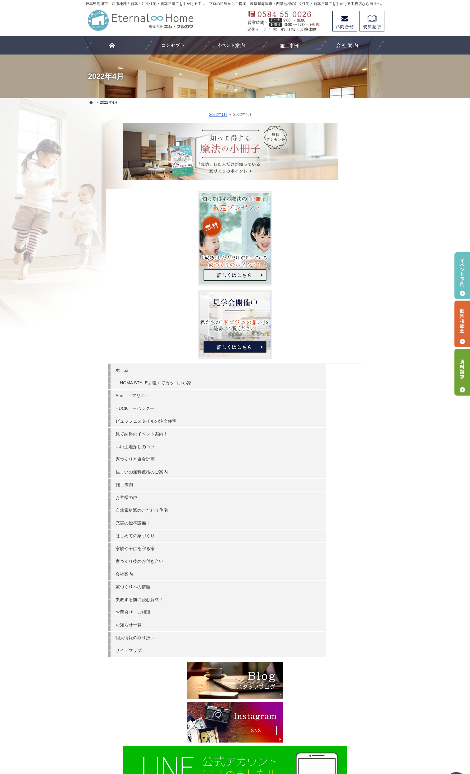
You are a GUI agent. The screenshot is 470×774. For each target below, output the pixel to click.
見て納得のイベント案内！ (343, 359)
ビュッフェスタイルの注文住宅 (347, 346)
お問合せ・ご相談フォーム (347, 709)
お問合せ (344, 21)
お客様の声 (328, 423)
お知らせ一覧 (330, 550)
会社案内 (326, 499)
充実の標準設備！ (334, 449)
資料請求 (372, 21)
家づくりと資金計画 (336, 385)
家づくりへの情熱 (334, 512)
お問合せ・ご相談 (334, 538)
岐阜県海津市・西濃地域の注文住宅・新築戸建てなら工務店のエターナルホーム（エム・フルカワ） (227, 746)
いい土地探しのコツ (336, 372)
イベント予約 (462, 275)
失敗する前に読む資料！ (341, 525)
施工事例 (326, 410)
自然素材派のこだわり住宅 (343, 436)
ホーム (323, 290)
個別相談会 (462, 324)
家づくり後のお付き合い (341, 487)
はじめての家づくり (336, 461)
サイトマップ (330, 576)
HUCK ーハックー (336, 334)
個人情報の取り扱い (336, 563)
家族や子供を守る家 (336, 474)
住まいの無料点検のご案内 (343, 398)
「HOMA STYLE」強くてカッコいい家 (348, 306)
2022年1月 (181, 114)
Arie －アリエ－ (334, 321)
